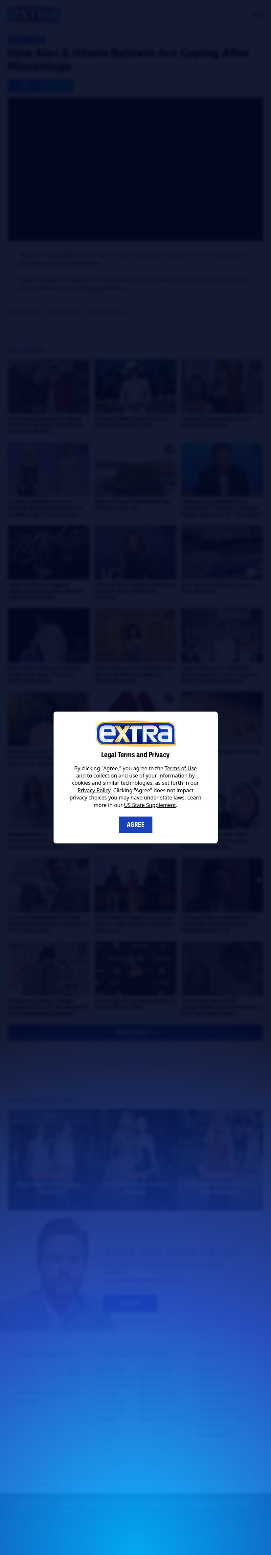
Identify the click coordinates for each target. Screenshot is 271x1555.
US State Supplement (150, 805)
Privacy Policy (94, 790)
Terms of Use (181, 768)
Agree (136, 824)
